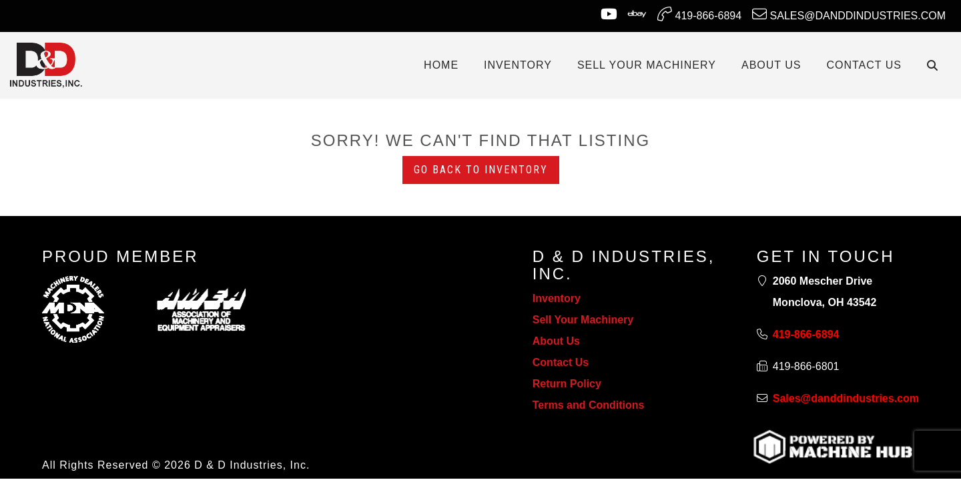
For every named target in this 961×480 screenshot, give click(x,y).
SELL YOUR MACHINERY (646, 65)
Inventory (557, 298)
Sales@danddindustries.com (849, 14)
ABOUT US (771, 65)
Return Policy (567, 383)
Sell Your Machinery (583, 319)
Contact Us (561, 362)
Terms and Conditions (589, 405)
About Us (556, 341)
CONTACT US (864, 65)
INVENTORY (518, 65)
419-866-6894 (699, 14)
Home (441, 65)
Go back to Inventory (481, 169)
